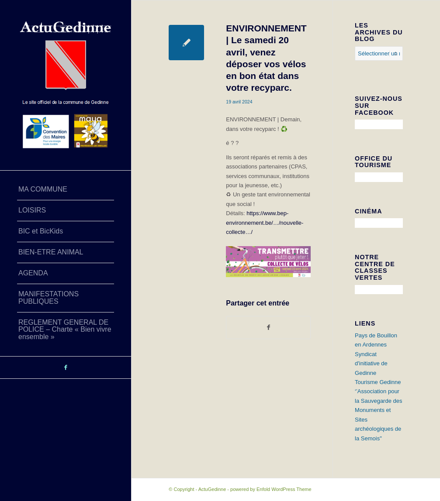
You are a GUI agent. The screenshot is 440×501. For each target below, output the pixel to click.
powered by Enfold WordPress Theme (270, 489)
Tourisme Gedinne (378, 382)
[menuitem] (65, 189)
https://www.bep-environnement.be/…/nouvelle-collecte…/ (264, 222)
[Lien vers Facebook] (65, 367)
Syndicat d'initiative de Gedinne (371, 363)
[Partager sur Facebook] (268, 327)
